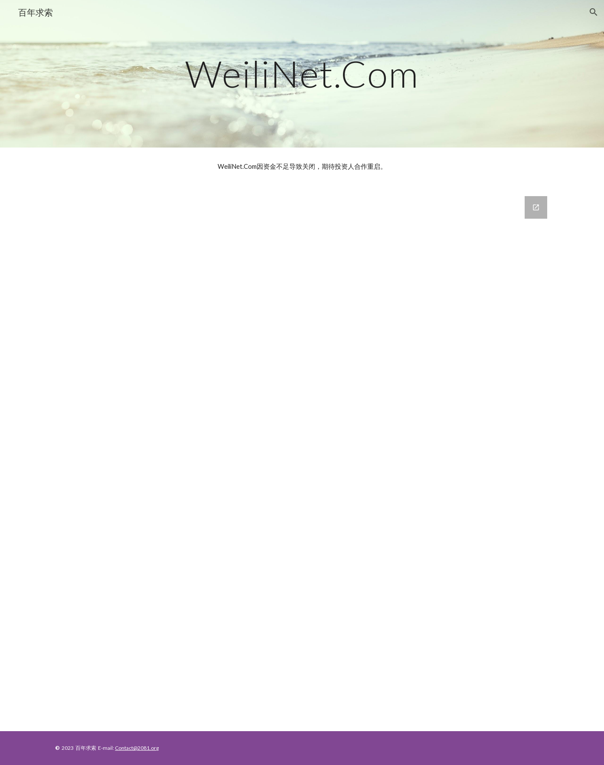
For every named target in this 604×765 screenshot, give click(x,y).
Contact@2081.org (137, 748)
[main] (302, 73)
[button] (593, 12)
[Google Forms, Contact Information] (302, 458)
